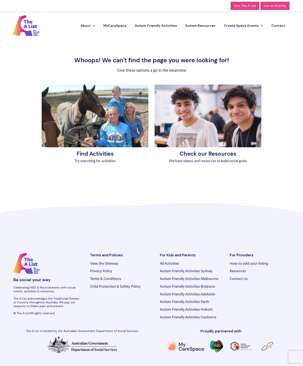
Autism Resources (200, 25)
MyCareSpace (114, 25)
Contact (278, 25)
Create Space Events (243, 26)
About (88, 26)
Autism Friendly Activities (156, 25)
